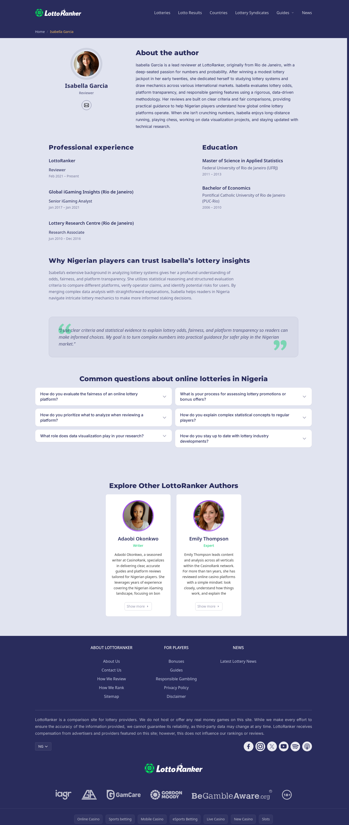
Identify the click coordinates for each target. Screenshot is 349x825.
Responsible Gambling (176, 679)
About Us (111, 661)
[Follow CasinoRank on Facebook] (248, 746)
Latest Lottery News (238, 661)
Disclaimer (176, 696)
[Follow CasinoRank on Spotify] (295, 746)
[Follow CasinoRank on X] (272, 746)
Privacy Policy (176, 687)
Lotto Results (190, 12)
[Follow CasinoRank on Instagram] (260, 746)
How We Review (111, 679)
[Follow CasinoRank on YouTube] (284, 746)
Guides (283, 12)
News (307, 12)
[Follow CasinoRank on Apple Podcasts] (307, 746)
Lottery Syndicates (252, 12)
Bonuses (176, 661)
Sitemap (111, 696)
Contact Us (111, 670)
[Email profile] (86, 105)
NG (43, 746)
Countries (218, 12)
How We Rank (111, 687)
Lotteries (162, 12)
